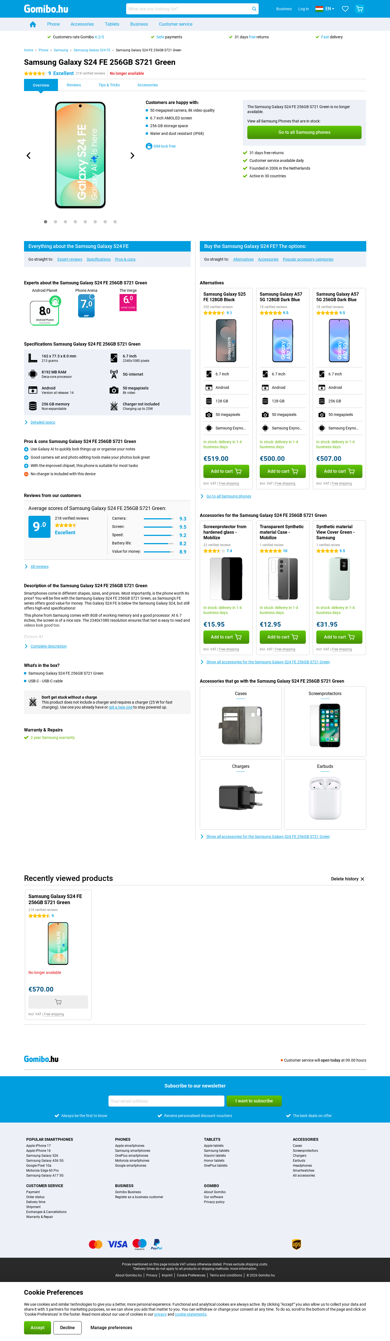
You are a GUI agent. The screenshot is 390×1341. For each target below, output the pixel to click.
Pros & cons (125, 259)
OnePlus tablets (215, 1166)
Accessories (82, 24)
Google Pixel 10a (38, 1166)
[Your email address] (166, 1101)
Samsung (61, 50)
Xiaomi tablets (215, 1156)
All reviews (36, 566)
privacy (160, 1314)
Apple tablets (214, 1146)
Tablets (112, 24)
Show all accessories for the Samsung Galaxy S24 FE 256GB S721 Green (265, 662)
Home (28, 50)
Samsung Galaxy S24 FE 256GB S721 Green (148, 50)
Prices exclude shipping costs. (245, 1264)
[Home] (33, 24)
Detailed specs (39, 422)
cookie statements (190, 1314)
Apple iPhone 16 (38, 1151)
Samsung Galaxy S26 (42, 1156)
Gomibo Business (128, 1192)
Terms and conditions (226, 1275)
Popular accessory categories (308, 259)
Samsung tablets (216, 1151)
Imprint (167, 1275)
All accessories (304, 1175)
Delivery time (35, 1202)
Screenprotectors (305, 1151)
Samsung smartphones (132, 1151)
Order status (35, 1197)
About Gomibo (215, 1192)
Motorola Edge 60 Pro (42, 1170)
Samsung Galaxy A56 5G (44, 1161)
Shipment (33, 1207)
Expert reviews (69, 259)
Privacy (151, 1275)
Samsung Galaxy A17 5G (44, 1175)
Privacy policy (214, 1202)
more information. (243, 1269)
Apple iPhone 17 (38, 1146)
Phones (123, 1139)
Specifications (99, 259)
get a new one (120, 707)
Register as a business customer (139, 1197)
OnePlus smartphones (131, 1156)
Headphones (302, 1166)
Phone (53, 24)
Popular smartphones (49, 1139)
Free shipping (229, 483)
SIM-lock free (161, 146)
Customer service (175, 24)
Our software (213, 1197)
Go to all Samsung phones (225, 496)
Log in (303, 9)
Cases (297, 1146)
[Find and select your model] (192, 8)
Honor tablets (214, 1161)
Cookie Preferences (191, 1275)
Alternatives (243, 259)
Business (139, 24)
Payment (33, 1192)
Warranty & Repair (39, 1217)
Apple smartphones (129, 1146)
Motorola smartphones (132, 1161)
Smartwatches (303, 1170)
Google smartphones (130, 1166)
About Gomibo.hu (128, 1275)
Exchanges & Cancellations (46, 1212)
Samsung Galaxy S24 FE (92, 50)
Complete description (45, 646)
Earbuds (299, 1161)
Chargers (299, 1156)
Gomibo (211, 1186)
